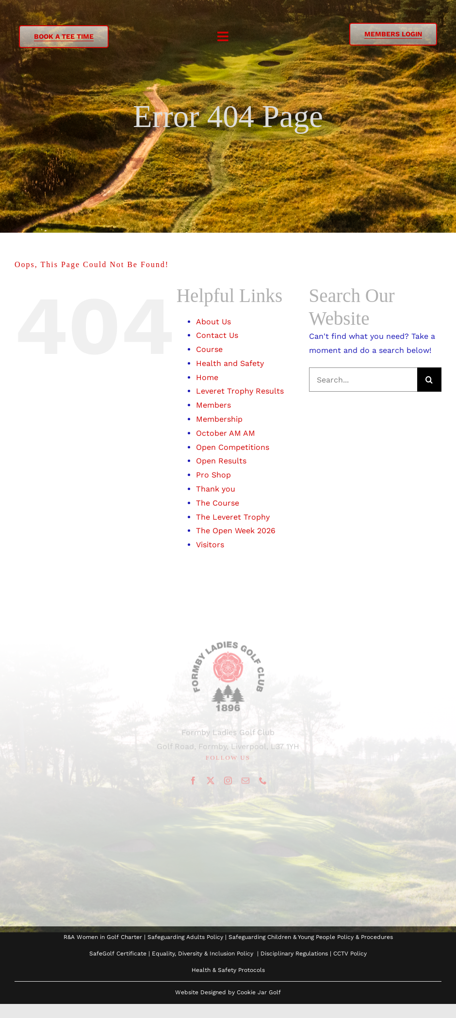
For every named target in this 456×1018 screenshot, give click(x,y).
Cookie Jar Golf (259, 992)
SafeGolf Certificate (118, 953)
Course (209, 349)
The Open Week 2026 (236, 530)
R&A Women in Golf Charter (103, 937)
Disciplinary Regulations (294, 953)
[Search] (429, 379)
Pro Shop (213, 474)
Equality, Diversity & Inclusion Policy (202, 953)
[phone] (263, 782)
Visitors (210, 544)
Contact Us (217, 335)
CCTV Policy (350, 953)
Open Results (221, 460)
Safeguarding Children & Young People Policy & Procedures (310, 937)
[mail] (245, 782)
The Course (217, 503)
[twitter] (210, 782)
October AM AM (225, 433)
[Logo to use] (228, 647)
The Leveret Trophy (233, 517)
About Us (213, 321)
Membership (219, 419)
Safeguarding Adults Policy (185, 937)
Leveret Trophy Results (240, 391)
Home (207, 377)
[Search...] (363, 379)
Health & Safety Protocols (228, 970)
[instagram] (228, 782)
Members (213, 405)
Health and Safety (230, 363)
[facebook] (193, 782)
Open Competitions (232, 447)
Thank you (215, 488)
